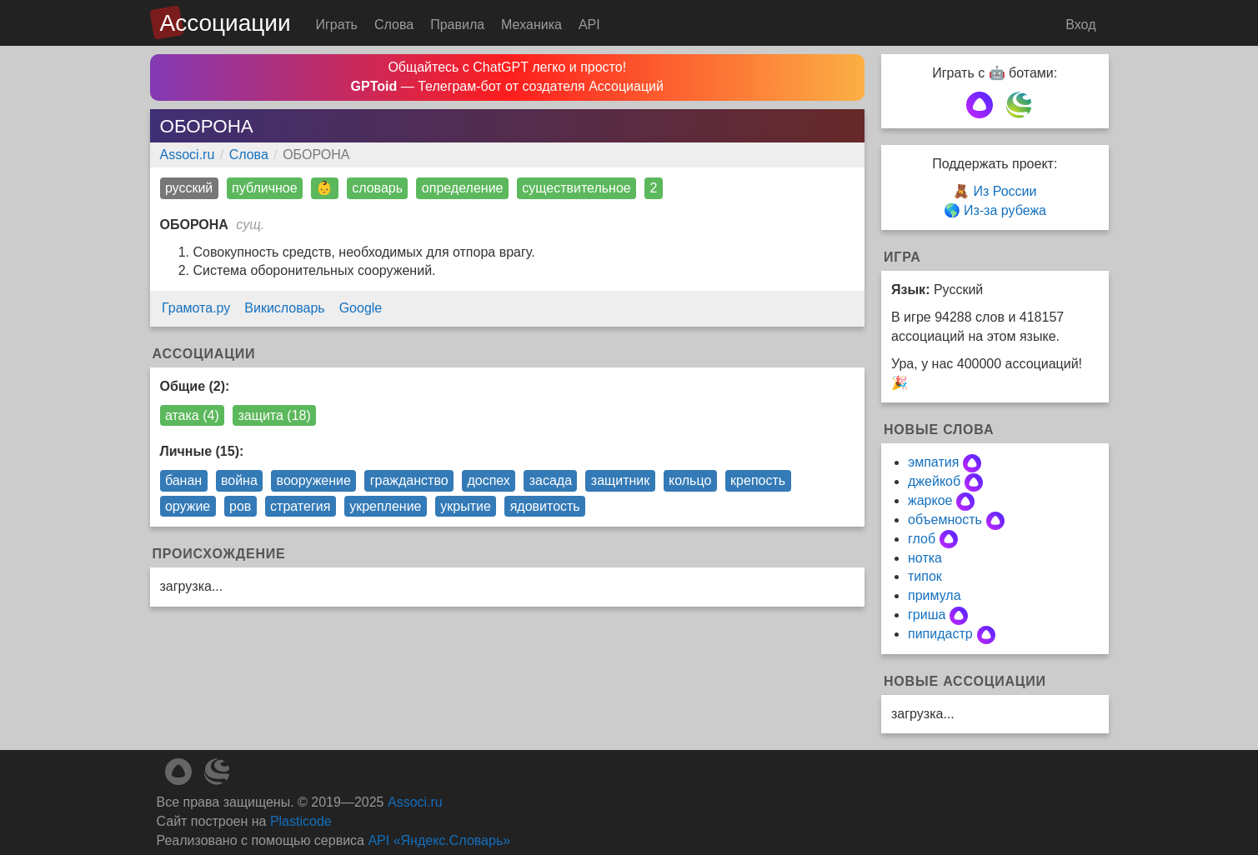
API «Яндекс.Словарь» (439, 840)
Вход (1080, 25)
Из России (1004, 191)
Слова (393, 25)
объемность (945, 519)
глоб (921, 539)
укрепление (385, 506)
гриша (926, 615)
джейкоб (934, 481)
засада (550, 480)
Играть (337, 25)
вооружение (314, 480)
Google (361, 308)
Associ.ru (187, 155)
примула (934, 595)
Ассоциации (225, 23)
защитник (620, 480)
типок (925, 576)
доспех (488, 480)
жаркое (930, 500)
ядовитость (545, 506)
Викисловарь (284, 308)
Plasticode (301, 821)
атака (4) (192, 415)
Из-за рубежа (1005, 210)
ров (240, 506)
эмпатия (933, 462)
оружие (187, 506)
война (239, 480)
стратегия (300, 506)
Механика (531, 25)
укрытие (465, 506)
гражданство (409, 480)
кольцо (690, 480)
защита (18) (274, 415)
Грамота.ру (196, 308)
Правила (457, 25)
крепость (757, 480)
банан (183, 480)
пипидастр (940, 634)
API (589, 25)
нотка (925, 558)
